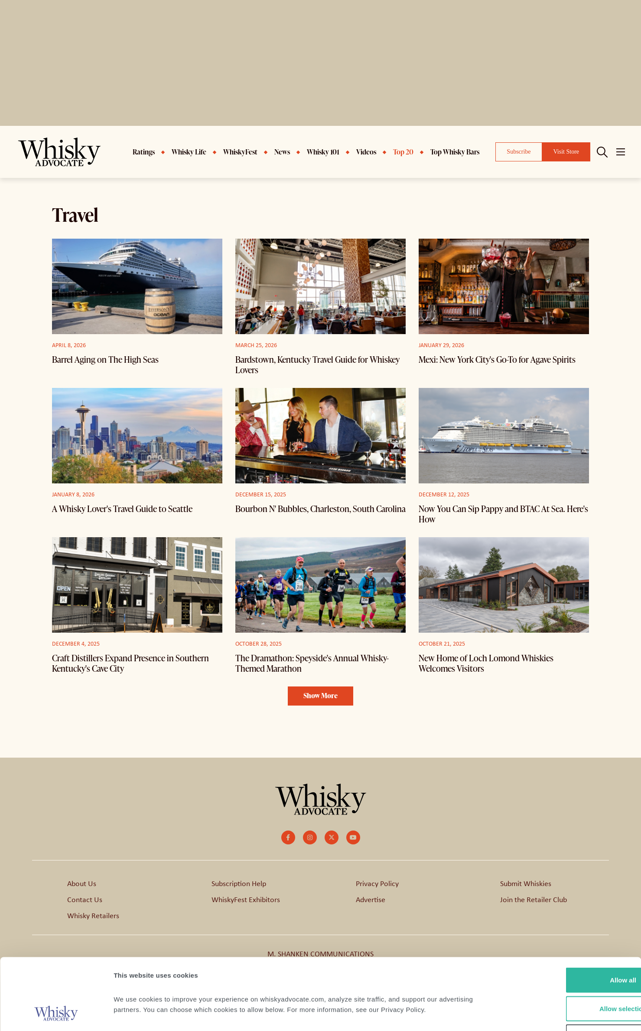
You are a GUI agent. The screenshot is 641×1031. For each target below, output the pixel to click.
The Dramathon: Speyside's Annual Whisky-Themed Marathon (312, 663)
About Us (81, 883)
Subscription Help (238, 883)
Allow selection (568, 945)
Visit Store (566, 151)
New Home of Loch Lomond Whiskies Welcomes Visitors (486, 663)
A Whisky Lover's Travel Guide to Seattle (122, 508)
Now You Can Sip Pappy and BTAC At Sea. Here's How (503, 513)
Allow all (569, 917)
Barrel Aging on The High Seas (105, 359)
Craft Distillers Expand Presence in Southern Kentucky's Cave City (130, 663)
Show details (455, 1014)
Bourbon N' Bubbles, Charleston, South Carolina (320, 508)
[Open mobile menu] (620, 152)
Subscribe (518, 151)
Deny (569, 974)
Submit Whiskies (525, 883)
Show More (320, 695)
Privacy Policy (377, 883)
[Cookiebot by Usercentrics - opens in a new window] (56, 1014)
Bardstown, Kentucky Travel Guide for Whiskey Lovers (317, 364)
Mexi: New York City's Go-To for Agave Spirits (497, 359)
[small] (288, 837)
